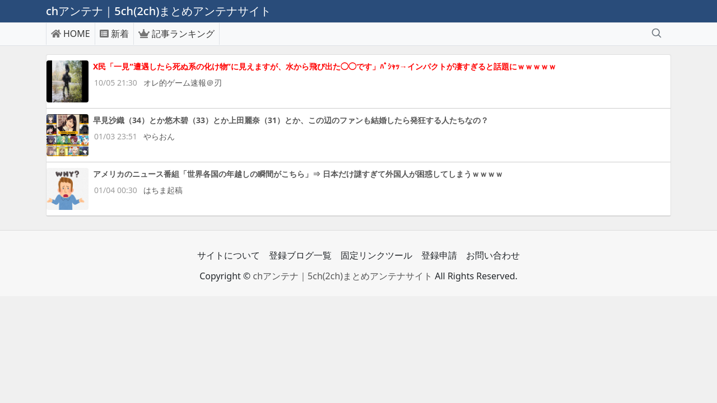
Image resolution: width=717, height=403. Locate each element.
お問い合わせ (493, 255)
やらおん (159, 136)
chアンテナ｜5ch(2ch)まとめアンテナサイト (342, 276)
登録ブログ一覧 (300, 255)
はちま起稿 (163, 190)
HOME (70, 33)
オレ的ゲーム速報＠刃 (182, 82)
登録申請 (439, 255)
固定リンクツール (376, 255)
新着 (114, 33)
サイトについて (228, 255)
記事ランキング (176, 33)
